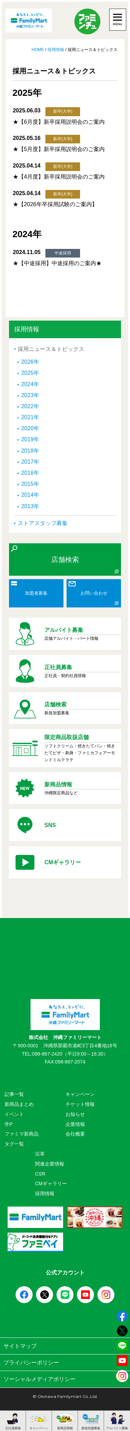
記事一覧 (14, 1094)
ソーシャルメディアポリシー (65, 1379)
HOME (38, 49)
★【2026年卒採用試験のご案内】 (55, 204)
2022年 (30, 406)
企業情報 (75, 1124)
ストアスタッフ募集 (43, 523)
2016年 (30, 473)
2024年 (30, 384)
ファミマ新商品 (21, 1134)
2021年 (30, 417)
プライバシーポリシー (65, 1363)
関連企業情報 (49, 1164)
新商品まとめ (19, 1104)
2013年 (30, 506)
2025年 (30, 373)
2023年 (30, 395)
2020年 (30, 428)
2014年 (30, 495)
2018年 (30, 451)
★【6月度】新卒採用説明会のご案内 (59, 122)
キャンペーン (80, 1094)
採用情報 (55, 49)
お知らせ (75, 1114)
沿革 (40, 1154)
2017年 (30, 462)
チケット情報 (80, 1104)
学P (8, 1124)
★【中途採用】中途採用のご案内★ (57, 263)
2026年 (30, 362)
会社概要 (75, 1134)
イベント (14, 1114)
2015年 (30, 484)
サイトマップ (65, 1346)
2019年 (30, 439)
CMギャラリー (51, 1183)
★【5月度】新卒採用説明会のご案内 (59, 149)
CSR (40, 1174)
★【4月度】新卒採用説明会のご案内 (59, 177)
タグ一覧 (14, 1144)
